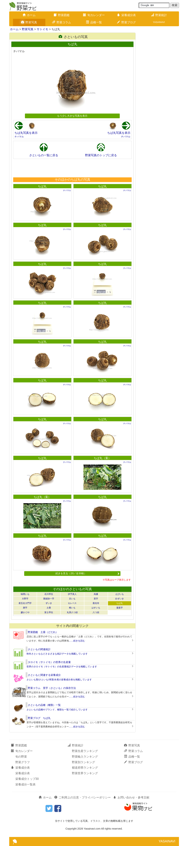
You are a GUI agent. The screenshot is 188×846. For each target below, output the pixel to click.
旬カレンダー (94, 15)
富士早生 (48, 612)
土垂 (49, 607)
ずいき (49, 603)
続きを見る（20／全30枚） (87, 573)
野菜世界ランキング (85, 773)
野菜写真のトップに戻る (101, 155)
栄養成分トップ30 (27, 778)
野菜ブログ (126, 22)
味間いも (25, 594)
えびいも (119, 594)
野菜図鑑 (62, 15)
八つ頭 (96, 612)
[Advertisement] (72, 168)
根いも (72, 607)
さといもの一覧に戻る (43, 155)
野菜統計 (159, 15)
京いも (72, 598)
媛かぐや (25, 612)
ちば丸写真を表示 (26, 132)
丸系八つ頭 (72, 612)
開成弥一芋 (48, 598)
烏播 (96, 594)
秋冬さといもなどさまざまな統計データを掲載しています (57, 653)
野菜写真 (29, 22)
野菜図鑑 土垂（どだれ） (43, 632)
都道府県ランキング (85, 767)
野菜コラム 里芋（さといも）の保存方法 (52, 688)
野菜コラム (61, 22)
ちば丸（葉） (102, 458)
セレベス (72, 603)
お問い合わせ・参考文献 (131, 797)
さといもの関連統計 (39, 649)
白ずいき (119, 598)
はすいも (96, 607)
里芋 (96, 598)
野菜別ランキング (83, 762)
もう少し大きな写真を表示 (72, 115)
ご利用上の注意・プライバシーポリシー (82, 797)
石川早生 (48, 594)
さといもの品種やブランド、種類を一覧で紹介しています (57, 709)
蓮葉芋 (119, 607)
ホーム (29, 15)
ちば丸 (42, 186)
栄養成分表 (126, 15)
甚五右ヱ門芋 (25, 603)
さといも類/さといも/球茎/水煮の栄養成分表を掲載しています (59, 679)
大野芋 (25, 598)
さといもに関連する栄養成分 (44, 675)
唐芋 (25, 607)
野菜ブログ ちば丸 (39, 718)
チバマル (19, 136)
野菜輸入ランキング (85, 756)
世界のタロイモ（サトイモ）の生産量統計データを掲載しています (62, 666)
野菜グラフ (22, 762)
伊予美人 (72, 594)
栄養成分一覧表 (25, 784)
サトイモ (42, 29)
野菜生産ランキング (85, 751)
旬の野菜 (21, 756)
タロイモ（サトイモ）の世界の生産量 (49, 662)
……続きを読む (77, 640)
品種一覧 (94, 22)
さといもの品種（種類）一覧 (44, 705)
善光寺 (96, 603)
